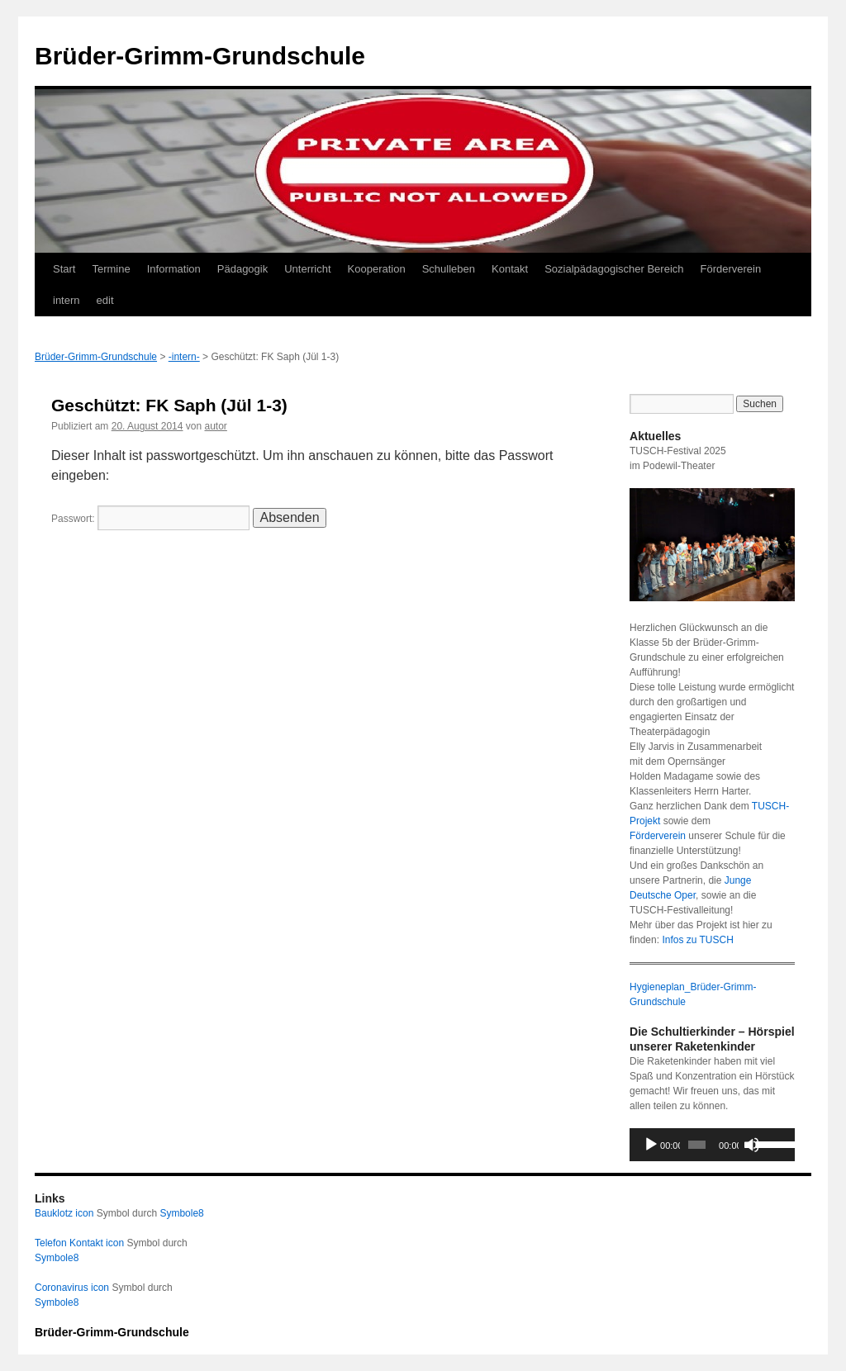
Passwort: (150, 518)
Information (174, 269)
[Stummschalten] (752, 1144)
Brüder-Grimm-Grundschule (200, 55)
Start (64, 269)
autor (216, 426)
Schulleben (448, 269)
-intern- (184, 357)
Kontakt (510, 269)
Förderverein (731, 269)
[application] (712, 1144)
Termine (111, 269)
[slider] (697, 1145)
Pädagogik (242, 269)
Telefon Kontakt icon (79, 1243)
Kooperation (377, 269)
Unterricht (307, 269)
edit (105, 300)
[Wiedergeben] (651, 1144)
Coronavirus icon (72, 1287)
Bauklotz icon (64, 1213)
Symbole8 (181, 1213)
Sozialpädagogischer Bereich (613, 269)
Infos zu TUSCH (697, 940)
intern (66, 300)
